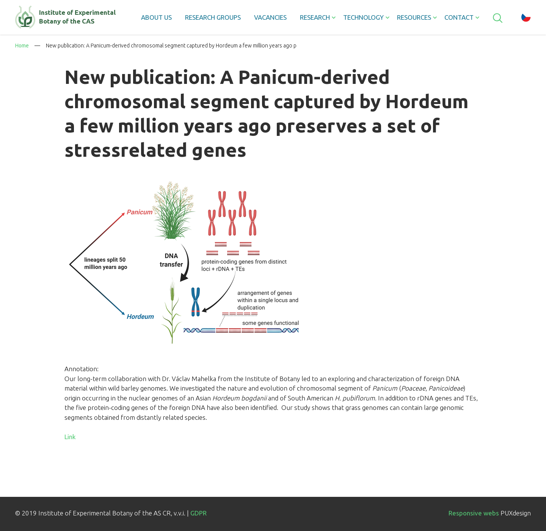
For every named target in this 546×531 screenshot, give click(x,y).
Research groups (213, 17)
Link (70, 436)
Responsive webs (474, 513)
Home (22, 46)
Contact (459, 17)
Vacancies (270, 17)
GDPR (198, 513)
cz (526, 17)
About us (156, 17)
